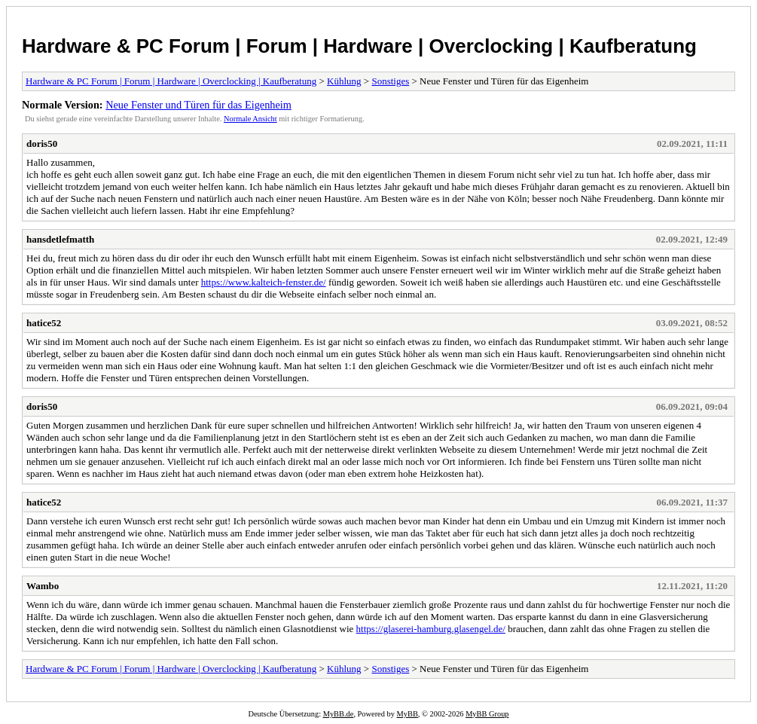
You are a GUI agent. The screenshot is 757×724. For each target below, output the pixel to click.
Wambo (42, 585)
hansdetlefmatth (60, 239)
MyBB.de (338, 714)
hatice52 (43, 322)
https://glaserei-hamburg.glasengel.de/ (430, 628)
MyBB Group (486, 714)
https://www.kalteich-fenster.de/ (263, 282)
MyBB (407, 714)
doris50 (41, 143)
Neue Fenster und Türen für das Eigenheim (198, 105)
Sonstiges (390, 81)
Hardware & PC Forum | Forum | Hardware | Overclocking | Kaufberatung (359, 46)
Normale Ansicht (250, 119)
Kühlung (344, 81)
